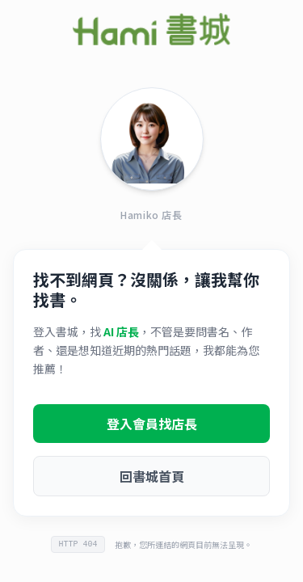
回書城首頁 (152, 476)
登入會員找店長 (152, 423)
